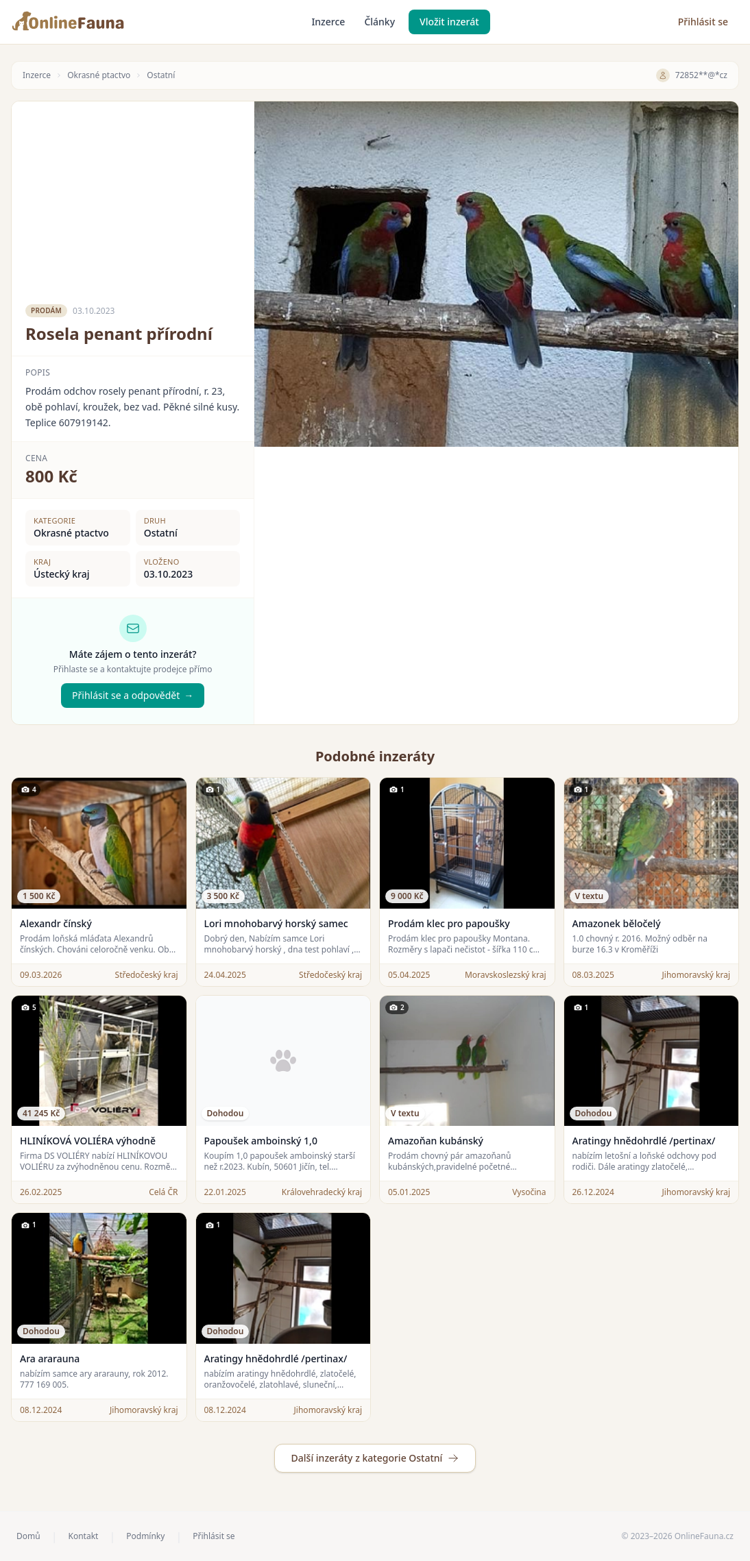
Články (379, 21)
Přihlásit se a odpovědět (132, 695)
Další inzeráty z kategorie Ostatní (375, 1457)
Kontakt (83, 1536)
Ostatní (161, 75)
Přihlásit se (703, 21)
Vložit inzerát (449, 21)
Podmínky (145, 1536)
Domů (28, 1536)
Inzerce (328, 21)
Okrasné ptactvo (98, 75)
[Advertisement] (133, 197)
